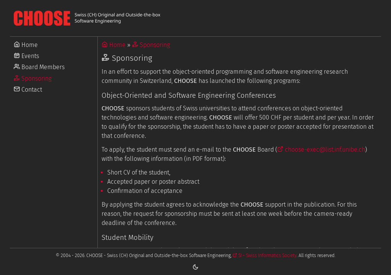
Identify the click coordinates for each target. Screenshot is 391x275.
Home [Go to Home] (26, 45)
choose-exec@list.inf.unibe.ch (321, 149)
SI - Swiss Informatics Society (265, 255)
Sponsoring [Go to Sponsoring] (33, 78)
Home (114, 45)
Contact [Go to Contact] (28, 89)
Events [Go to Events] (26, 56)
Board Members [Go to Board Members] (39, 67)
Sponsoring (151, 45)
